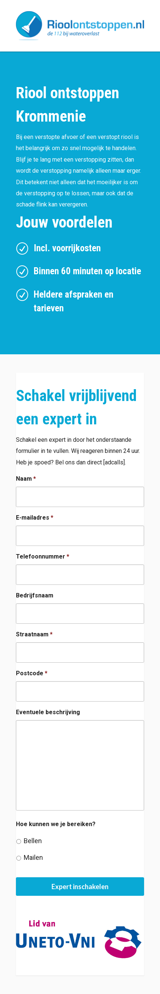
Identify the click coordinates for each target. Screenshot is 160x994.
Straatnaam (34, 634)
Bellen (33, 841)
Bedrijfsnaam (34, 595)
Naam (26, 478)
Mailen (33, 857)
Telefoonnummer (42, 556)
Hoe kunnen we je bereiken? (56, 824)
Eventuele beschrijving (48, 712)
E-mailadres (34, 517)
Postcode (31, 673)
